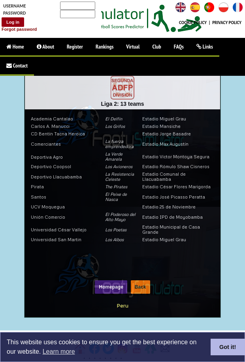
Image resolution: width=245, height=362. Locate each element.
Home (15, 46)
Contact (17, 65)
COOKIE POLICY (193, 22)
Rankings (104, 46)
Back (140, 287)
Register (75, 46)
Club (157, 46)
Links (204, 46)
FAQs (179, 46)
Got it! (227, 347)
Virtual (132, 46)
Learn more (59, 351)
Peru (122, 305)
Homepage (111, 287)
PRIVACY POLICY (226, 22)
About (45, 46)
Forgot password (19, 29)
